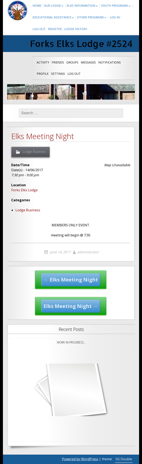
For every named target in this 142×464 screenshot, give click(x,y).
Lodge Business (34, 151)
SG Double (124, 459)
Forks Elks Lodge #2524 (81, 43)
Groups (72, 62)
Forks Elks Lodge (24, 190)
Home (36, 6)
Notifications (109, 62)
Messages (88, 62)
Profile (43, 74)
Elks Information (81, 6)
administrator (88, 252)
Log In (115, 17)
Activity (43, 62)
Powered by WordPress (80, 459)
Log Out (39, 29)
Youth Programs (114, 6)
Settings (58, 74)
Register (55, 29)
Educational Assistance (51, 17)
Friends (58, 62)
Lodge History (75, 29)
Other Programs (90, 17)
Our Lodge (52, 6)
